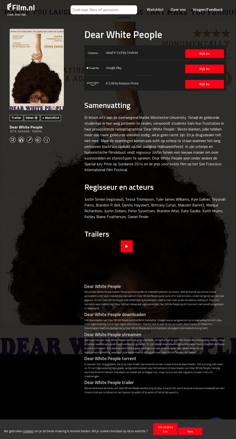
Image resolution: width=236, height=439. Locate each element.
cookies (28, 431)
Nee (190, 431)
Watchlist (155, 9)
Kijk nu (203, 53)
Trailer (16, 117)
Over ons (178, 9)
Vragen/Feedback (208, 9)
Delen (32, 117)
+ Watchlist (50, 117)
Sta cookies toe (165, 429)
